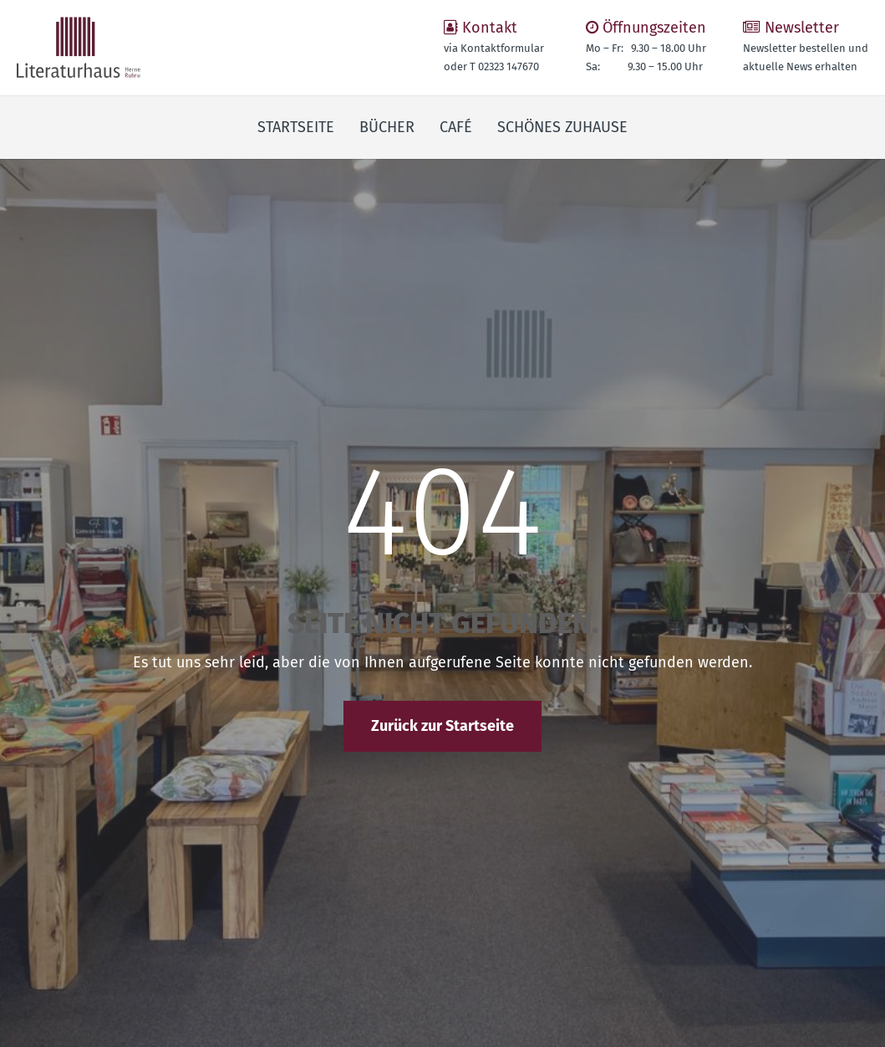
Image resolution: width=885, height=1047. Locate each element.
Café (456, 127)
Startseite (295, 127)
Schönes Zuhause (562, 127)
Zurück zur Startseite (442, 726)
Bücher (387, 127)
